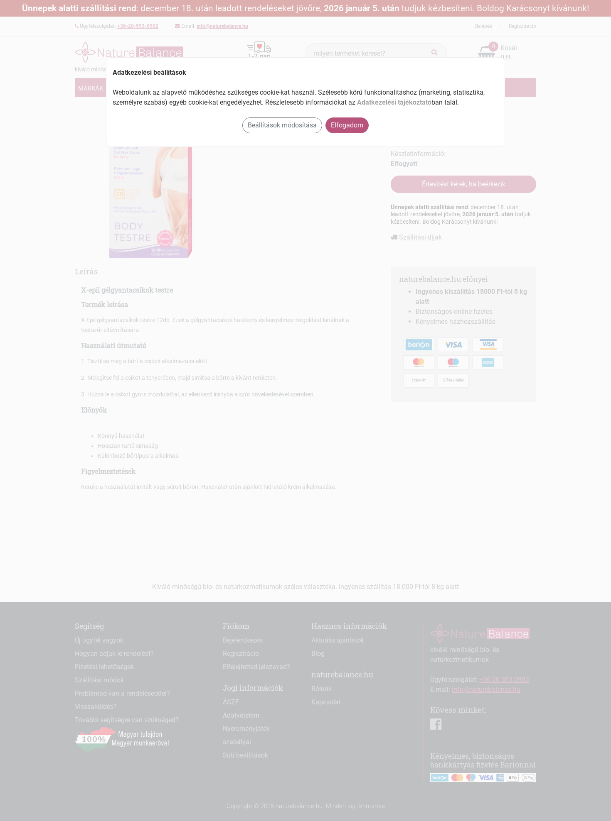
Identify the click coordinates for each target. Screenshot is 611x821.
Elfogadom (347, 125)
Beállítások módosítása (282, 125)
